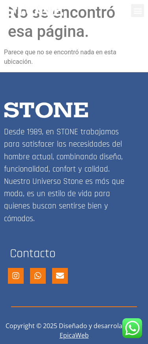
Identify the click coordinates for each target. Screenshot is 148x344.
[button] (137, 10)
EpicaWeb (74, 335)
